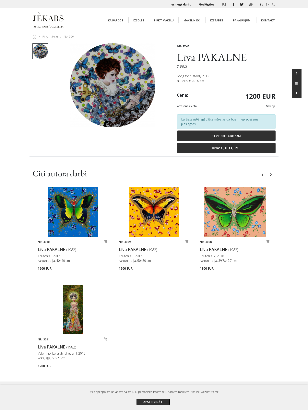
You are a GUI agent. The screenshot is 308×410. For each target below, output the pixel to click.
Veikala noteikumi (190, 365)
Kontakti (268, 20)
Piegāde (183, 360)
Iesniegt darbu (181, 4)
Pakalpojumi (242, 20)
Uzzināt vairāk (210, 392)
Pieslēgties (206, 4)
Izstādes (216, 20)
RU (274, 4)
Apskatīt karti (90, 358)
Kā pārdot (116, 20)
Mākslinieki (192, 20)
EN (267, 4)
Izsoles (138, 20)
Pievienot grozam (226, 136)
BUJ (224, 4)
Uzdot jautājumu (226, 148)
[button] (263, 174)
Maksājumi (185, 354)
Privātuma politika (190, 371)
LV (261, 4)
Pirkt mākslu (164, 20)
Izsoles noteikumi (190, 349)
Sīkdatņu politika (189, 376)
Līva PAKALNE (212, 57)
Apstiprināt (153, 402)
